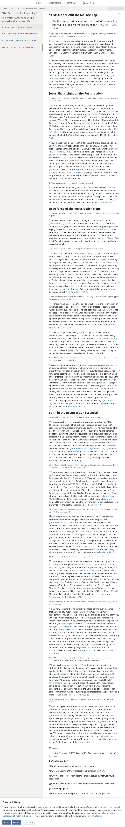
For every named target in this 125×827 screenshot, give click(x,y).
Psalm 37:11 (64, 120)
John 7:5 (85, 371)
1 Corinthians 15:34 (59, 715)
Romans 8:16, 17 (79, 196)
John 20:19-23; (55, 327)
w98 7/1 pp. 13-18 (10, 8)
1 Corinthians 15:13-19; (81, 448)
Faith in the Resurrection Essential (17, 47)
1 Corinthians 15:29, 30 (86, 570)
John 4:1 (99, 579)
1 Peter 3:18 (55, 169)
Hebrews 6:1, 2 (56, 223)
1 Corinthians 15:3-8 (78, 292)
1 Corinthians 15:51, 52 (84, 546)
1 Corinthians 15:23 (59, 522)
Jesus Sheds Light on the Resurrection (19, 33)
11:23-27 (55, 653)
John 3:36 (97, 114)
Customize (28, 822)
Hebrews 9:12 (80, 172)
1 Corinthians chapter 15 (95, 238)
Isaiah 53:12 (55, 154)
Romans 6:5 (106, 202)
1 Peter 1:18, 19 (93, 505)
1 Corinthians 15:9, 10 (75, 406)
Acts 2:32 (66, 157)
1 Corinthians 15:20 (80, 478)
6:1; (79, 694)
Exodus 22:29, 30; (71, 484)
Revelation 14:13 (106, 552)
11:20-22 (85, 694)
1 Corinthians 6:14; (57, 597)
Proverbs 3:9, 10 (92, 484)
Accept (7, 822)
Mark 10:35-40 (110, 591)
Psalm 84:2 (64, 81)
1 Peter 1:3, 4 (57, 132)
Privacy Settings (94, 816)
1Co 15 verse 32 (64, 626)
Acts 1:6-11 (103, 382)
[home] (3, 3)
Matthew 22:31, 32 (67, 87)
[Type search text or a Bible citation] (100, 3)
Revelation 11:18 (103, 531)
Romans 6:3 (55, 588)
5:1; (75, 694)
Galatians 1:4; (80, 505)
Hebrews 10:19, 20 (62, 151)
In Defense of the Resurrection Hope (19, 40)
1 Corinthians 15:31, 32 (85, 650)
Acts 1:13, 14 (70, 376)
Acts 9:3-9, (108, 400)
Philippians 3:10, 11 (75, 597)
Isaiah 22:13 (77, 665)
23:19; (82, 484)
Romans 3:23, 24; (100, 448)
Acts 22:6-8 (106, 385)
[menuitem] (3, 3)
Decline (16, 822)
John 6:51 (61, 163)
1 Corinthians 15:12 (102, 229)
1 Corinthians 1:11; (64, 694)
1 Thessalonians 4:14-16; (84, 531)
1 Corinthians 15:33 (59, 683)
